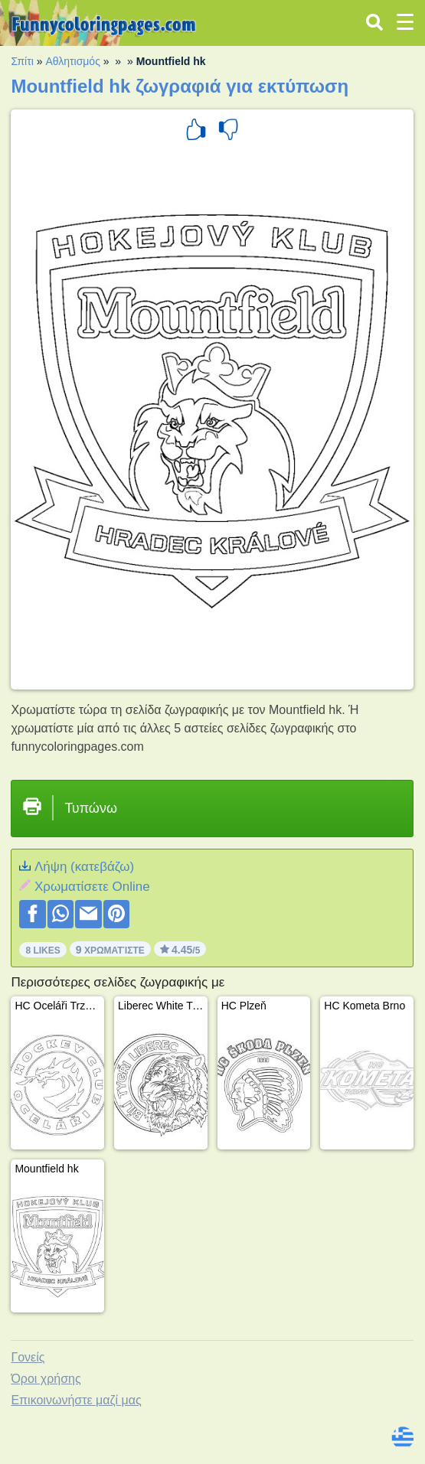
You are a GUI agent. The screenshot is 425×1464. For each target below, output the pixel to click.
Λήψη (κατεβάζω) (84, 866)
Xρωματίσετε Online (92, 886)
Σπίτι (22, 61)
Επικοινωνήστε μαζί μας (76, 1400)
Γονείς (27, 1357)
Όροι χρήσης (45, 1378)
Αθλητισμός (72, 61)
